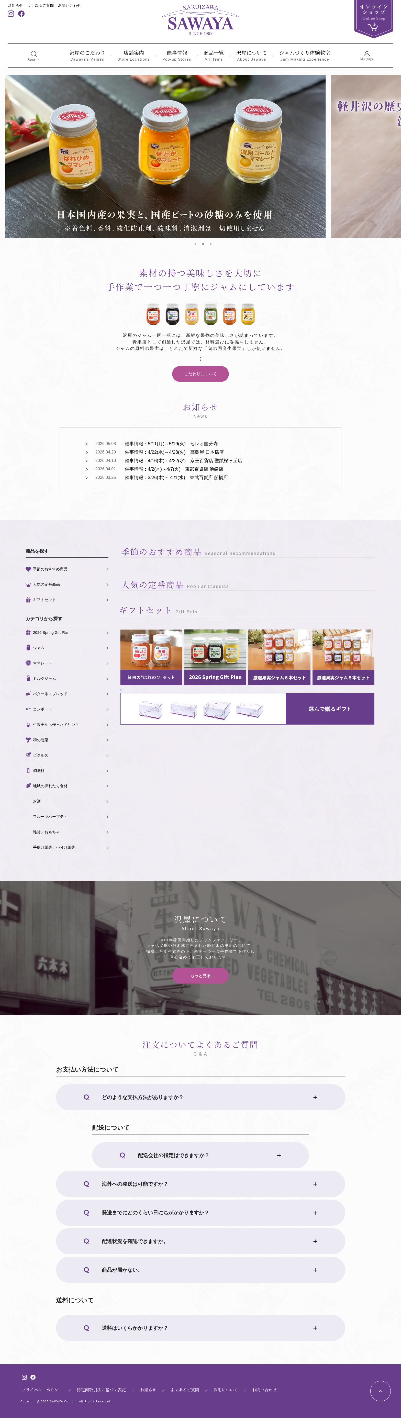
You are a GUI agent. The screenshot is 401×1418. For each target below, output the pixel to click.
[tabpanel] (165, 156)
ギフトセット (44, 599)
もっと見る (200, 975)
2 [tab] (203, 244)
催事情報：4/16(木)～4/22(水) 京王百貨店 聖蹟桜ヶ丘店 (183, 460)
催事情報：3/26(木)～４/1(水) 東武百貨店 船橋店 (176, 477)
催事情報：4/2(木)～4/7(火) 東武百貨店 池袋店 (174, 469)
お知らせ (15, 5)
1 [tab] (195, 244)
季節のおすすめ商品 (50, 569)
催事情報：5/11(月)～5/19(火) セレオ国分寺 (171, 443)
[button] (34, 55)
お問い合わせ (69, 5)
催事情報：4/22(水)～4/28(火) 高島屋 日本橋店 (174, 452)
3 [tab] (210, 244)
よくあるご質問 (40, 5)
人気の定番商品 (46, 584)
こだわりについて (200, 374)
